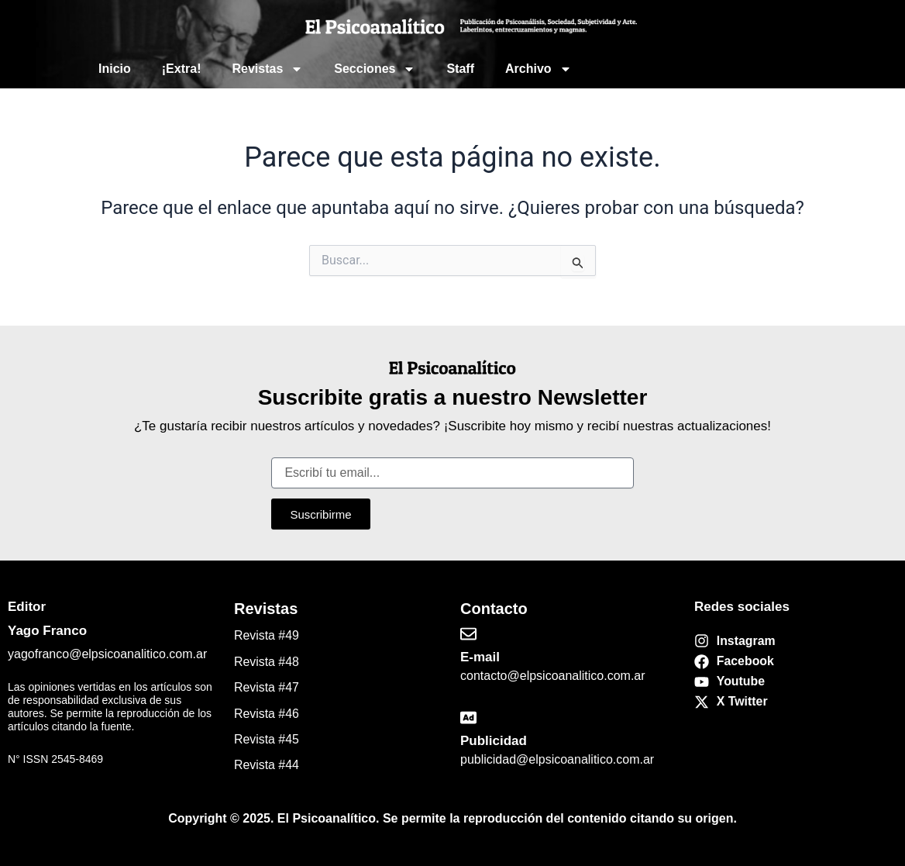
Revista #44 (267, 764)
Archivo (538, 69)
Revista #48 (267, 661)
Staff (460, 68)
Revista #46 (267, 713)
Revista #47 (267, 687)
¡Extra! (181, 68)
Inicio (114, 68)
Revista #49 (267, 635)
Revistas (267, 69)
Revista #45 (267, 739)
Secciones (374, 69)
